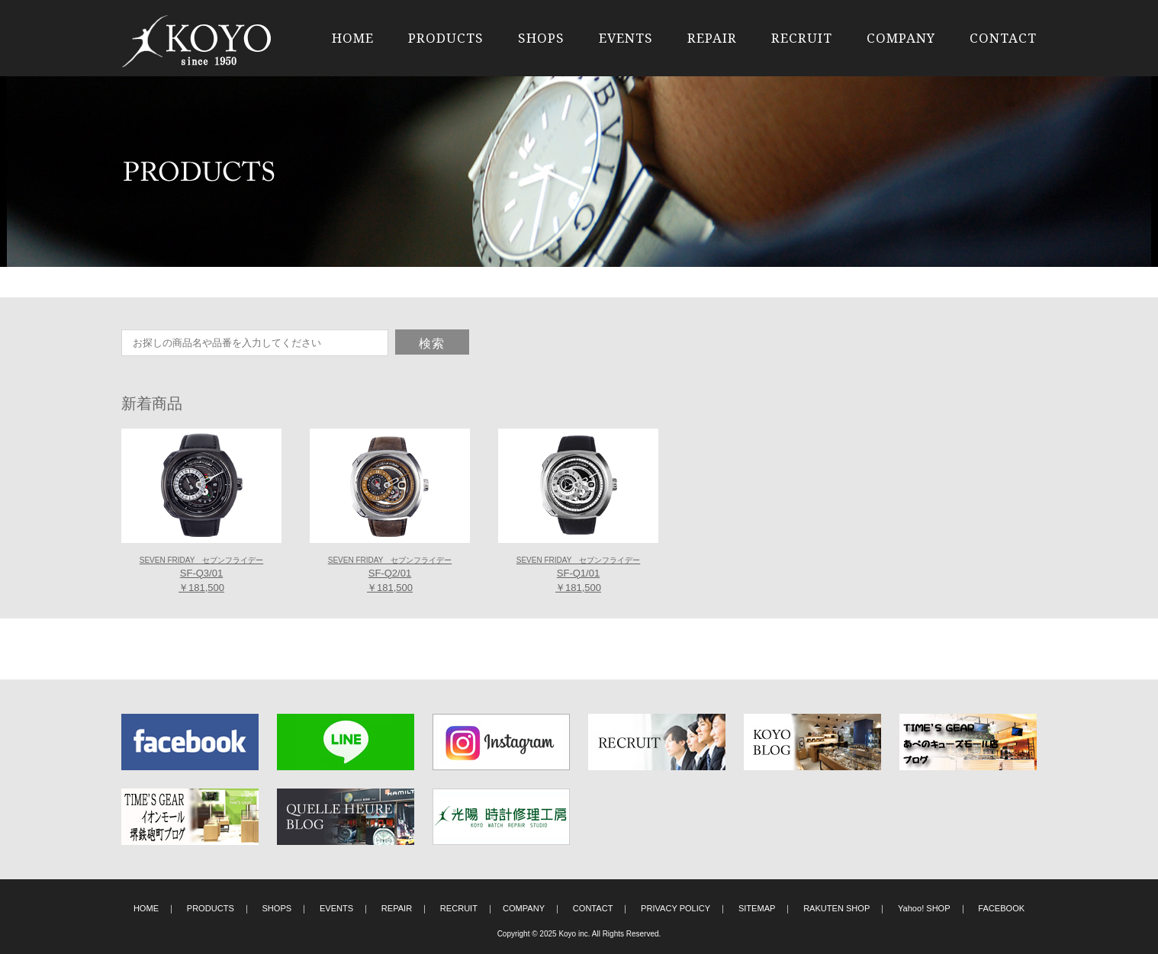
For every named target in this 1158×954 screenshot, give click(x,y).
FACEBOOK (1001, 908)
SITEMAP (757, 908)
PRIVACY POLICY (675, 908)
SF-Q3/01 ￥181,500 (201, 575)
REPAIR (712, 38)
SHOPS (541, 38)
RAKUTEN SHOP (836, 908)
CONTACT (1003, 38)
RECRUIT (801, 38)
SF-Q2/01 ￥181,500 (390, 575)
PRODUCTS (446, 38)
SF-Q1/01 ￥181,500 (578, 575)
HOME (353, 38)
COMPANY (901, 38)
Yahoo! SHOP (924, 908)
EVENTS (626, 38)
